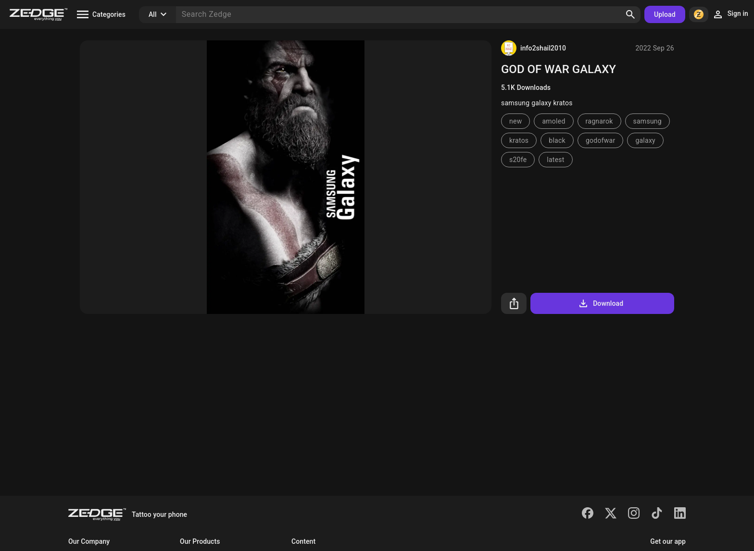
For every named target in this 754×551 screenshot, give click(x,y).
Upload (665, 14)
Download (600, 303)
